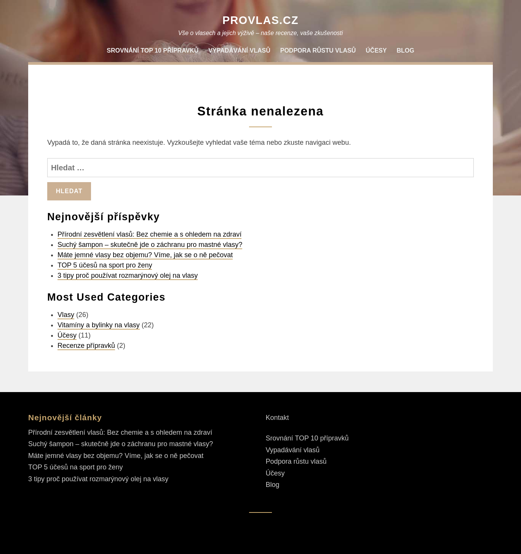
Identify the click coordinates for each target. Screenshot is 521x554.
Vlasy (66, 315)
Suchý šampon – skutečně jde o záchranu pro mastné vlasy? (150, 244)
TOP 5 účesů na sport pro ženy (105, 265)
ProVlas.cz (260, 20)
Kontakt (277, 417)
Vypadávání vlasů (239, 50)
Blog (405, 50)
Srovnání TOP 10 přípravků (152, 50)
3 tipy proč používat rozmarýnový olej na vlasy (128, 275)
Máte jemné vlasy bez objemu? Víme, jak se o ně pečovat (145, 255)
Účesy (376, 50)
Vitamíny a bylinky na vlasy (99, 325)
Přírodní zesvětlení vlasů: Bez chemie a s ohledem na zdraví (149, 234)
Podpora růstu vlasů (318, 50)
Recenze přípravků (86, 345)
